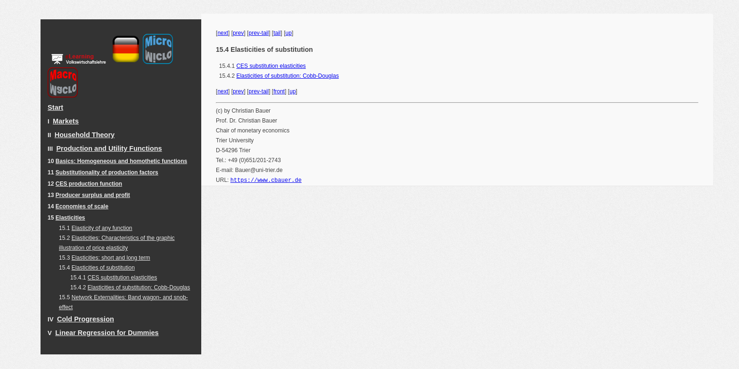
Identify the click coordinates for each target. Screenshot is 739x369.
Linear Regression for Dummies (106, 332)
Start (55, 107)
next (222, 33)
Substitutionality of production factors (107, 172)
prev (238, 33)
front (279, 91)
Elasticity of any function (102, 228)
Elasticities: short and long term (111, 257)
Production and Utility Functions (109, 148)
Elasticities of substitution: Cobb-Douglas (139, 287)
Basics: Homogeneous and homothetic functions (121, 161)
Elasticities (70, 217)
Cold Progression (85, 319)
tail (276, 33)
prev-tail (258, 33)
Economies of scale (82, 206)
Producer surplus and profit (93, 195)
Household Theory (85, 135)
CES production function (89, 183)
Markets (66, 121)
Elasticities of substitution (103, 267)
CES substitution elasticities (122, 277)
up (289, 33)
